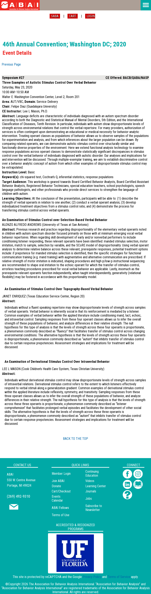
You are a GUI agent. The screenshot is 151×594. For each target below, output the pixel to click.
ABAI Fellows (60, 508)
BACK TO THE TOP (75, 439)
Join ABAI (58, 481)
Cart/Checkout (61, 491)
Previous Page (11, 64)
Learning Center (95, 486)
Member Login (61, 474)
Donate (56, 486)
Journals (90, 491)
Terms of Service (119, 577)
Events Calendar (57, 498)
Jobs (88, 499)
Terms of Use (60, 515)
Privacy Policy (92, 577)
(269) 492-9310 (18, 496)
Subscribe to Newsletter (93, 508)
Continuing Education (92, 473)
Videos (89, 481)
